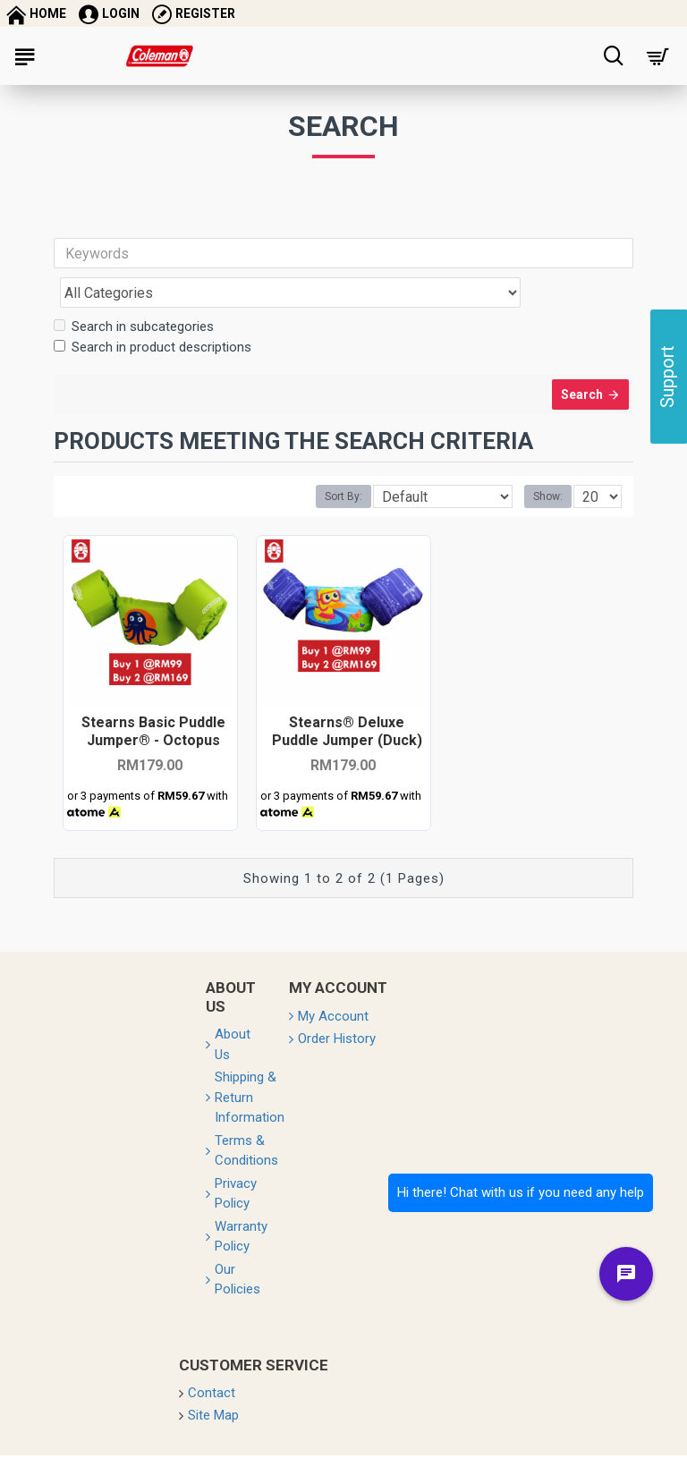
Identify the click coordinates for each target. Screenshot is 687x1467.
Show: (548, 466)
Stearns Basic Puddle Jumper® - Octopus (153, 699)
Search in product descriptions (152, 308)
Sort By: (343, 466)
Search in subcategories (134, 287)
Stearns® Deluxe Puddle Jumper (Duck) (347, 699)
